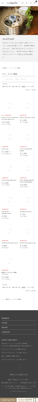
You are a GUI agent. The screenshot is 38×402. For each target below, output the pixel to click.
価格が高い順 (16, 86)
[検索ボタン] (22, 3)
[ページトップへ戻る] (19, 368)
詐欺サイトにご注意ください (19, 374)
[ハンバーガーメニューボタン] (3, 3)
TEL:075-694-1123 (8, 359)
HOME (4, 68)
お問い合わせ (22, 353)
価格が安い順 (6, 86)
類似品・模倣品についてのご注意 (18, 379)
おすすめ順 (30, 86)
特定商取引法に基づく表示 (28, 383)
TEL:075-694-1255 (8, 353)
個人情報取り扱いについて (9, 383)
